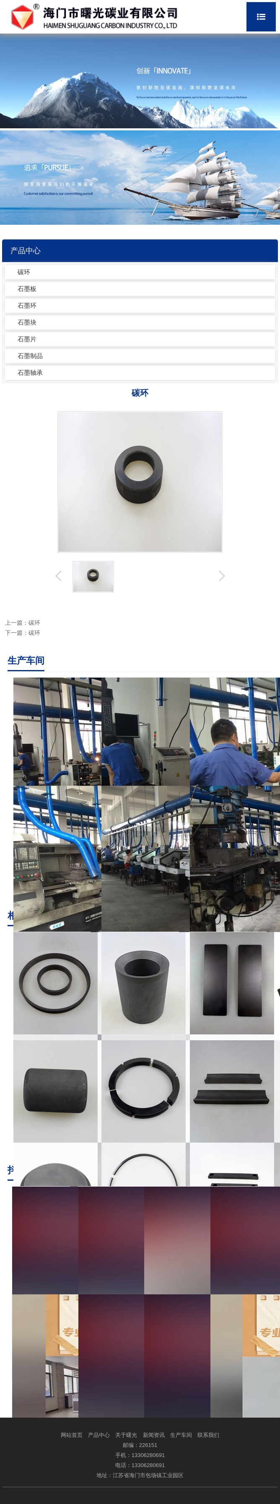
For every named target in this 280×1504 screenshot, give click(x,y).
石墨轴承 (30, 372)
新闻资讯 (154, 1435)
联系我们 (208, 1435)
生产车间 (181, 1435)
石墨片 (27, 339)
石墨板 (27, 288)
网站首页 (72, 1435)
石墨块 (27, 322)
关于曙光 (126, 1435)
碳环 (24, 271)
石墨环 (27, 305)
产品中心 (99, 1435)
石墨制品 (30, 355)
